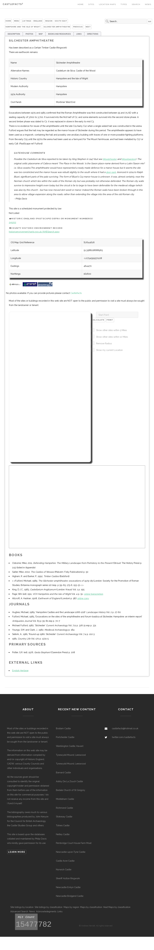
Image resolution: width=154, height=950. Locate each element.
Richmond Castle (64, 808)
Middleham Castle (65, 799)
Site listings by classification (48, 907)
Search (136, 4)
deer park (111, 172)
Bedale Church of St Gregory (70, 790)
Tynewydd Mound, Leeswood (71, 755)
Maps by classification (91, 907)
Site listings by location (22, 907)
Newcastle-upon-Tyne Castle (70, 852)
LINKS (79, 34)
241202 (12, 222)
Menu (17, 21)
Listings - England (32, 21)
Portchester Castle (65, 737)
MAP (41, 34)
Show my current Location (109, 350)
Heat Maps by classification (116, 907)
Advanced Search (19, 911)
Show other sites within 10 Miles (112, 337)
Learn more (16, 852)
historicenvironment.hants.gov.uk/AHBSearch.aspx (34, 231)
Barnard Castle (63, 772)
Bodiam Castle (63, 728)
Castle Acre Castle (65, 860)
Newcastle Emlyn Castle (68, 887)
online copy (83, 598)
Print (110, 320)
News (148, 4)
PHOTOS (29, 34)
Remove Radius (104, 343)
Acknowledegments (46, 911)
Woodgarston (129, 159)
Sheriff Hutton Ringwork (68, 878)
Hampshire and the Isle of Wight (23, 27)
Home (81, 4)
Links (59, 911)
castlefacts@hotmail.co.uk (125, 728)
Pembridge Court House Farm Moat (73, 843)
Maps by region (71, 907)
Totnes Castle (62, 825)
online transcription (93, 594)
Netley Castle (62, 834)
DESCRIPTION (14, 34)
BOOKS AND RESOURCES (59, 34)
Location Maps (107, 4)
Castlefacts (13, 4)
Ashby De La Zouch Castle (69, 781)
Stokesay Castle (64, 816)
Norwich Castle (63, 869)
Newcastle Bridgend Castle (69, 896)
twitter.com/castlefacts (123, 737)
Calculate (98, 320)
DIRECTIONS (92, 34)
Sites (91, 4)
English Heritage (20, 670)
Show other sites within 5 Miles (111, 330)
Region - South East (56, 21)
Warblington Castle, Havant (69, 746)
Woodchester (110, 159)
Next (88, 27)
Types (124, 4)
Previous (78, 27)
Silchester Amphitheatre (57, 27)
